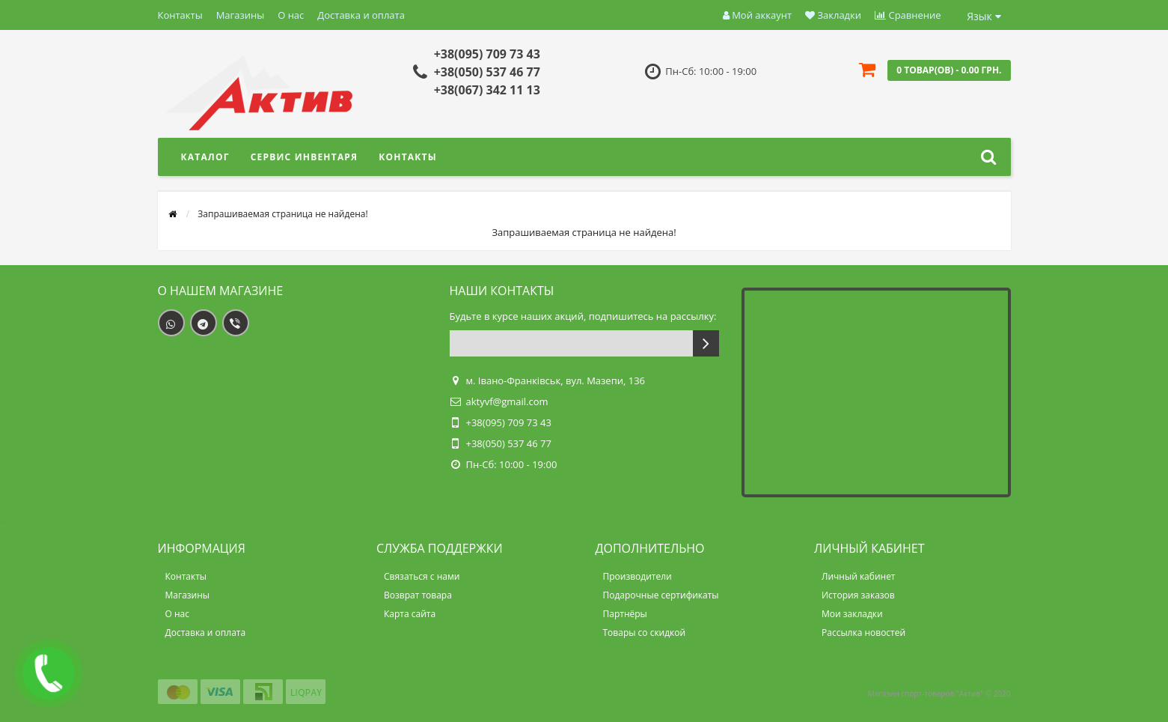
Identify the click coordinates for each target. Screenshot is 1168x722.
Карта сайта (409, 613)
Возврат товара (418, 595)
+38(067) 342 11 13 (487, 90)
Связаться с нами (421, 576)
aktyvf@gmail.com (507, 401)
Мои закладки (852, 613)
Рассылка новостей (863, 632)
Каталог (205, 157)
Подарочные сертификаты (661, 595)
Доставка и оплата (361, 15)
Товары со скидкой (644, 632)
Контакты (180, 15)
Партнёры (625, 613)
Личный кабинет (859, 576)
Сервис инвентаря (304, 157)
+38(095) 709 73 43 (487, 54)
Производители (637, 576)
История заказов (858, 595)
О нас (291, 15)
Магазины (240, 15)
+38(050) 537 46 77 (487, 72)
